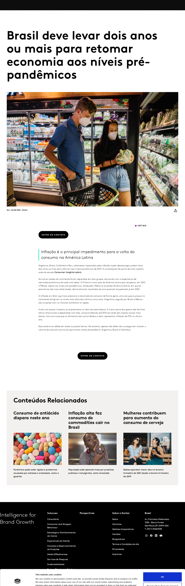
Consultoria (53, 519)
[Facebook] (151, 536)
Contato (116, 534)
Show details (41, 581)
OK (162, 561)
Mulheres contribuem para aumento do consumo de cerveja (144, 425)
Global (171, 5)
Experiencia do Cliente (58, 541)
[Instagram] (146, 536)
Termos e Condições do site (125, 544)
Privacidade (118, 549)
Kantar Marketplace (75, 5)
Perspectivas (52, 5)
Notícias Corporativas (123, 529)
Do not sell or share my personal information (162, 571)
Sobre (152, 5)
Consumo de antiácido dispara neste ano (36, 422)
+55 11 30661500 (154, 529)
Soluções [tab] (33, 5)
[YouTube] (156, 536)
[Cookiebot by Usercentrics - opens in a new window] (17, 581)
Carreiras (161, 5)
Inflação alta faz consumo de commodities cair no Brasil (88, 427)
